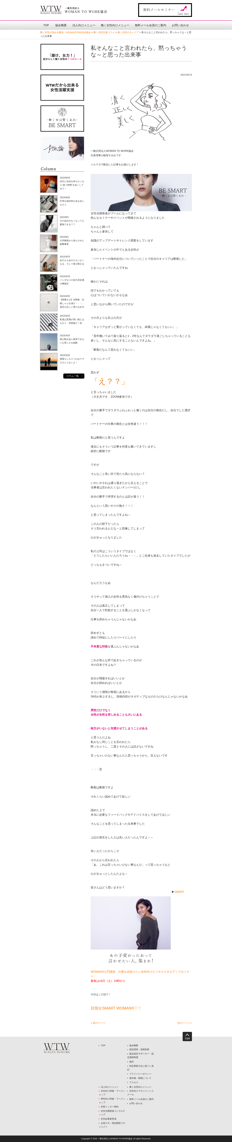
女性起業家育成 (108, 1119)
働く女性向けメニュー (115, 25)
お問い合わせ (180, 25)
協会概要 (61, 25)
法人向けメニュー (83, 25)
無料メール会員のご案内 (150, 25)
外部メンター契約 (111, 1106)
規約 (131, 1061)
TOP (46, 25)
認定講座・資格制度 (139, 1049)
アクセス (133, 1082)
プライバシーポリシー (140, 1074)
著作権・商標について (140, 1078)
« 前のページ (98, 1023)
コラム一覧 (72, 376)
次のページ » (184, 1023)
